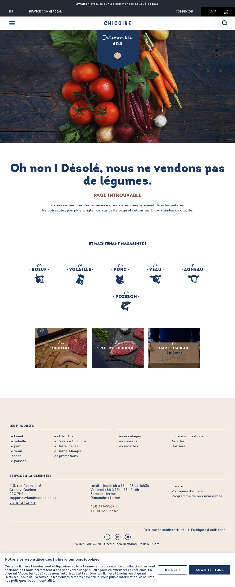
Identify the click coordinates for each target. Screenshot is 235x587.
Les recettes (127, 446)
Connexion (184, 11)
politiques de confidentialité (32, 580)
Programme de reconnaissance (196, 496)
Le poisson (17, 461)
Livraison (178, 486)
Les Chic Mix (63, 436)
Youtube (128, 537)
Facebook (107, 537)
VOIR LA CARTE (22, 503)
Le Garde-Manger (67, 451)
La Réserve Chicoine (69, 441)
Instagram (117, 537)
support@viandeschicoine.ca (32, 498)
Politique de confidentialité (163, 530)
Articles (177, 441)
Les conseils (127, 441)
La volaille (17, 441)
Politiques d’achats (187, 491)
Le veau (15, 451)
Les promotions (65, 456)
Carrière (178, 446)
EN (11, 11)
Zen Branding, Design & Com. (138, 544)
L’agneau (16, 456)
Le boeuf (16, 436)
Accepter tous (210, 570)
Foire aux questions (187, 436)
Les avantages (129, 436)
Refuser (172, 570)
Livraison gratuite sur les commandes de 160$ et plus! (117, 3)
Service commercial (45, 11)
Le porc (15, 446)
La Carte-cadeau (67, 446)
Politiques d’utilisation (208, 530)
